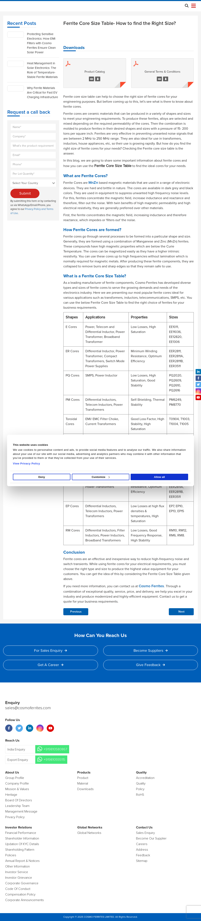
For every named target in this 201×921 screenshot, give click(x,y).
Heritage (11, 794)
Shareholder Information (22, 838)
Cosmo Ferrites (151, 586)
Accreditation (145, 778)
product (82, 778)
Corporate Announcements (24, 900)
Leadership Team (17, 806)
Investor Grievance (18, 877)
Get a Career (50, 665)
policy (140, 789)
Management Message (21, 811)
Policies (10, 855)
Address (142, 849)
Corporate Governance (21, 883)
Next (181, 611)
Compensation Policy (20, 894)
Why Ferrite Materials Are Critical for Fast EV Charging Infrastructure (42, 92)
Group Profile (14, 778)
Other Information (17, 866)
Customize (101, 477)
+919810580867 (55, 749)
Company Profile (17, 783)
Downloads (85, 789)
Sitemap (141, 861)
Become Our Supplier (151, 838)
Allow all (159, 477)
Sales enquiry (145, 833)
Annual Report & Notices (22, 861)
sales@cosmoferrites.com (28, 708)
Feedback (143, 855)
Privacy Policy (15, 817)
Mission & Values (17, 789)
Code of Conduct (17, 889)
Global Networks (89, 833)
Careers (141, 844)
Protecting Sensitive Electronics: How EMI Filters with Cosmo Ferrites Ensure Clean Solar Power (41, 43)
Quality (141, 783)
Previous (76, 611)
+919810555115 (54, 759)
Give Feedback (150, 665)
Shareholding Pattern (19, 849)
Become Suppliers (151, 650)
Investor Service (16, 872)
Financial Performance (20, 833)
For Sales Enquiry (50, 650)
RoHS (140, 794)
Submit (25, 193)
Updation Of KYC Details (22, 844)
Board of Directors (18, 800)
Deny (41, 477)
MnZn (93, 183)
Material (82, 783)
